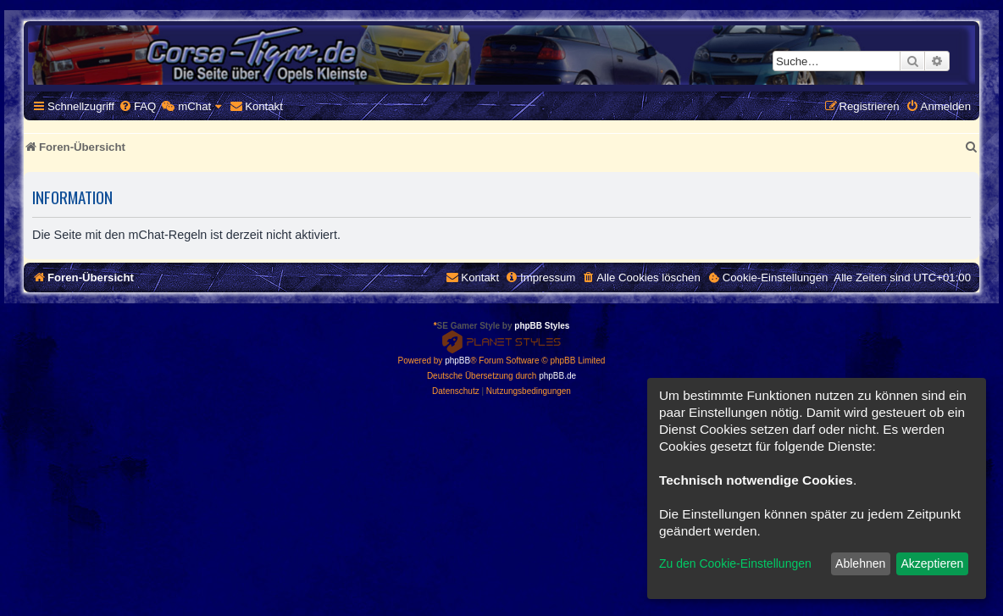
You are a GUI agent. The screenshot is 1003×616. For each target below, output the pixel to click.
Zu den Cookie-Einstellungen (735, 563)
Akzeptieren (931, 563)
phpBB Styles (541, 325)
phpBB (457, 360)
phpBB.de (557, 375)
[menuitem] (137, 106)
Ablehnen (860, 563)
